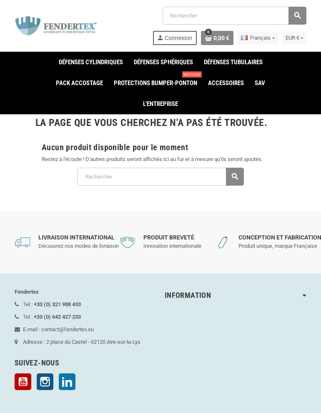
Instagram (45, 381)
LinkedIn (67, 381)
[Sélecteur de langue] (258, 38)
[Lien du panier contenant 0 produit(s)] (217, 38)
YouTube (23, 381)
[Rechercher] (234, 16)
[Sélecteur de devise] (294, 38)
